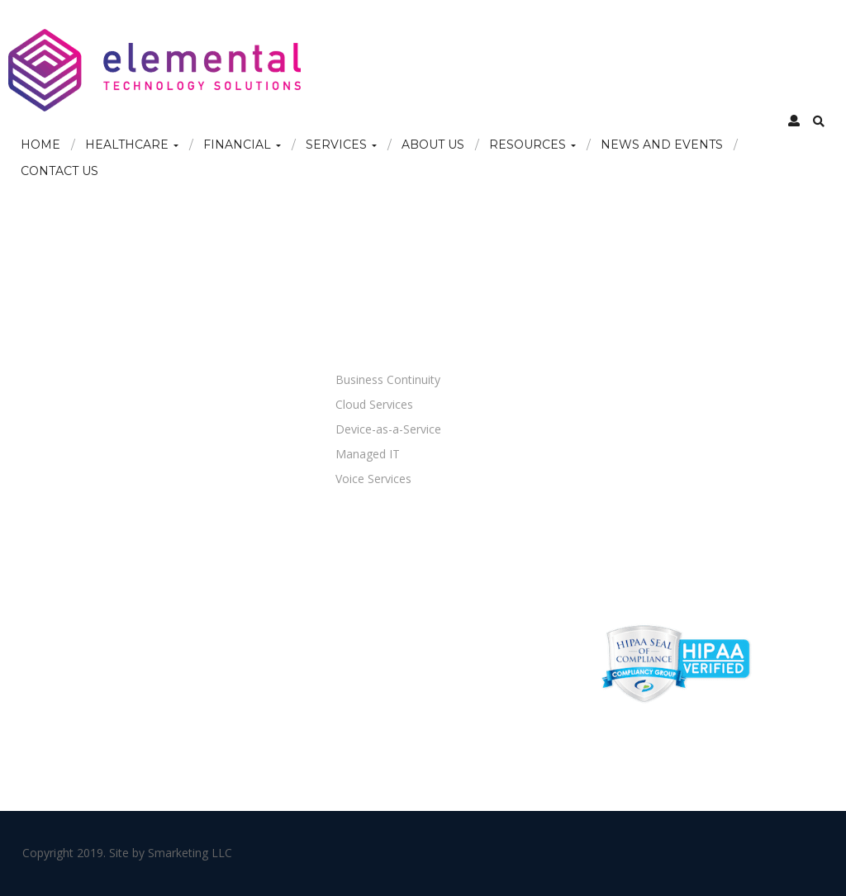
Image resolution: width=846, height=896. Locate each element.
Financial (242, 144)
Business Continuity (387, 379)
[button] (794, 120)
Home (40, 144)
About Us (433, 144)
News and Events (662, 144)
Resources (532, 144)
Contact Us (59, 171)
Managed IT (367, 454)
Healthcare (131, 144)
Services (341, 144)
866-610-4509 (623, 395)
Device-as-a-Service (388, 429)
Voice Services (373, 478)
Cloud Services (374, 404)
